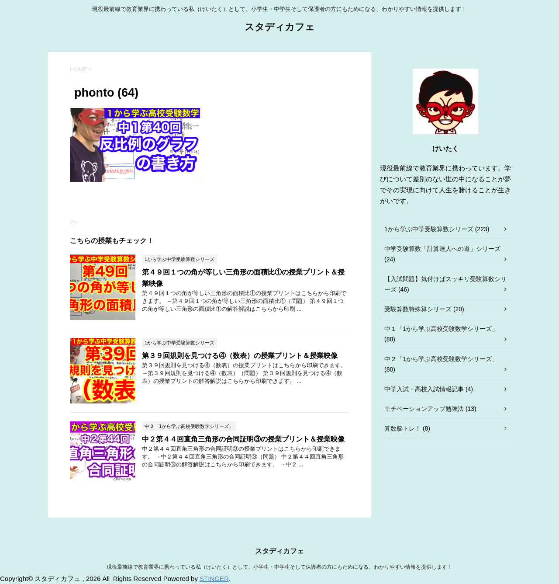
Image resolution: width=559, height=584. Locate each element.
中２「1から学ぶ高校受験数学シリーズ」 (441, 358)
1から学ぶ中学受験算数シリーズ (428, 229)
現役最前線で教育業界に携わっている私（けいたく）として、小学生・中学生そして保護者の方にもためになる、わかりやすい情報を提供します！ (279, 567)
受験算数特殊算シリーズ (418, 309)
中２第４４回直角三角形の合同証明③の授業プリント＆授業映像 (243, 439)
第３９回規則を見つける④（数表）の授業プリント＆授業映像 (240, 355)
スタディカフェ (280, 28)
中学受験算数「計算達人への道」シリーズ (442, 248)
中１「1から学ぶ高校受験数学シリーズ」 (441, 328)
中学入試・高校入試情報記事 (424, 389)
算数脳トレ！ (402, 428)
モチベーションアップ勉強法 (424, 408)
